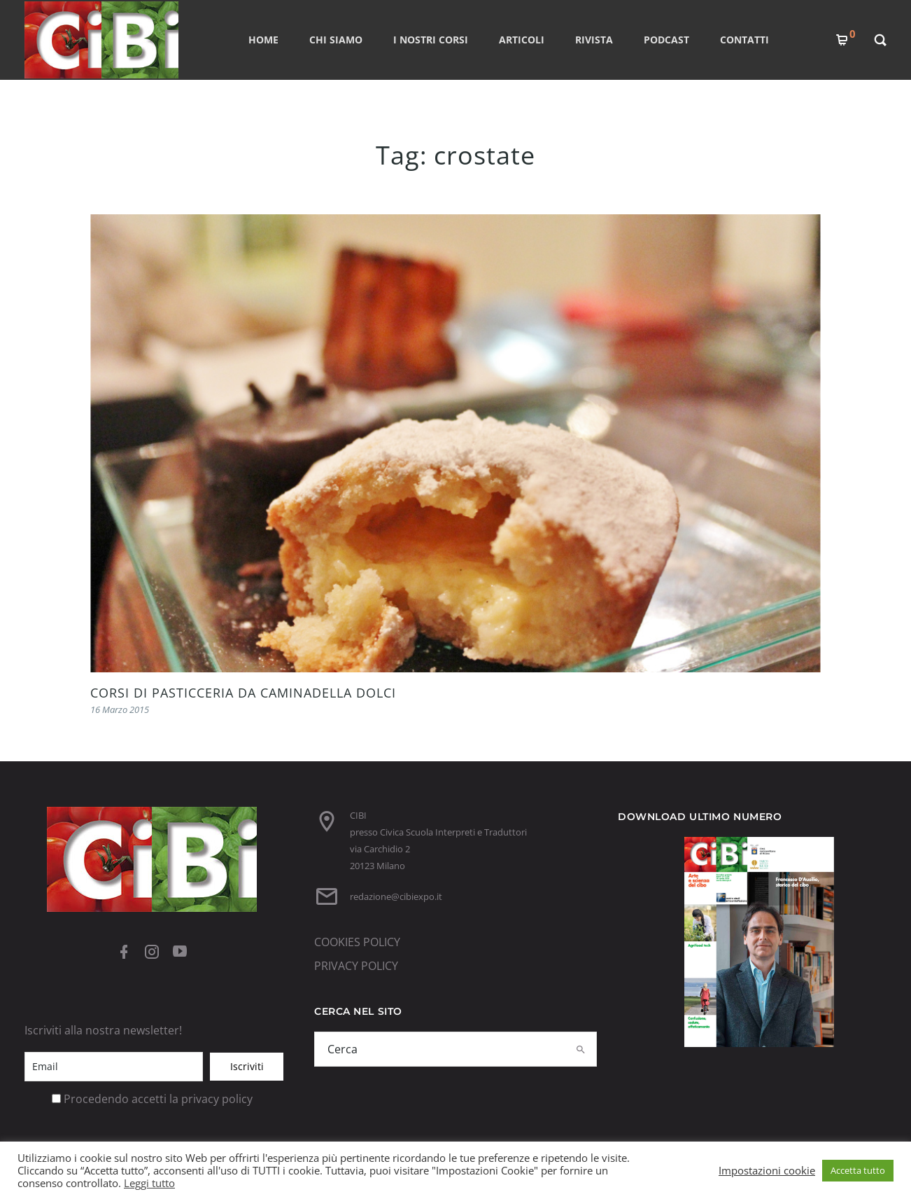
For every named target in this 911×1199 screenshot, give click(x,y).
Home (263, 39)
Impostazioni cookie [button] (767, 1170)
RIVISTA (594, 39)
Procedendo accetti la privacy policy (158, 1099)
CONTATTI (744, 39)
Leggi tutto (149, 1183)
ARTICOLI (521, 39)
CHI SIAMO (335, 39)
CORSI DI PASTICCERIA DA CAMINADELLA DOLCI (243, 692)
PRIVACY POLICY (356, 965)
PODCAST (666, 39)
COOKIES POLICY (357, 942)
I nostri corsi (430, 39)
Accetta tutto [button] (858, 1170)
